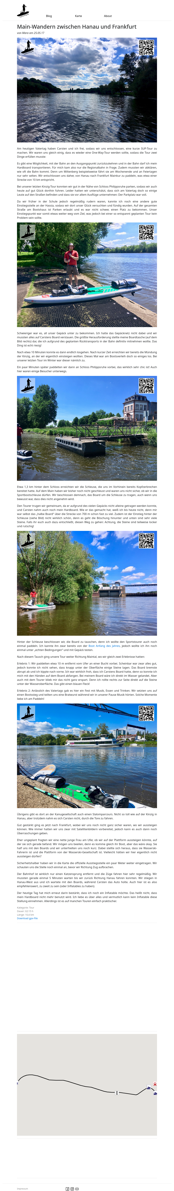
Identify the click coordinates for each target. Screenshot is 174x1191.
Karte (78, 16)
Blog (49, 16)
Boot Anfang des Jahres (104, 646)
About (108, 16)
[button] (121, 1097)
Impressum (22, 1188)
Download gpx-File (27, 918)
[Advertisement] (42, 976)
